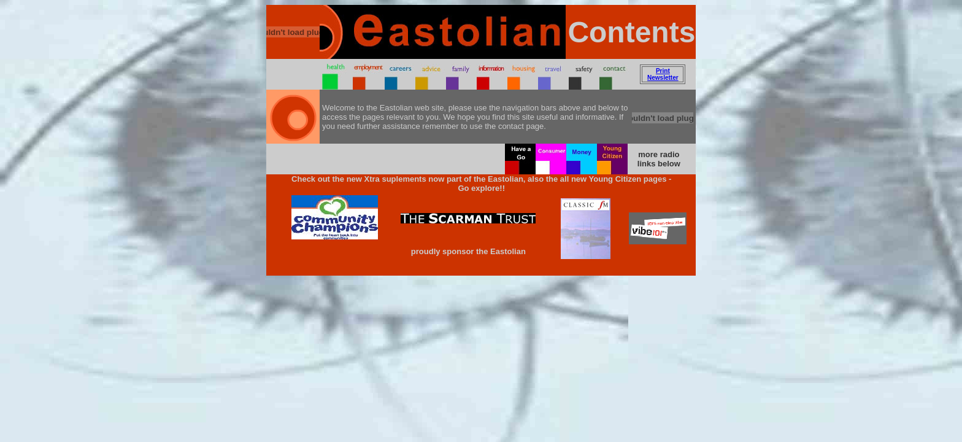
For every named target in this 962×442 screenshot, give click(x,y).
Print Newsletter (663, 74)
